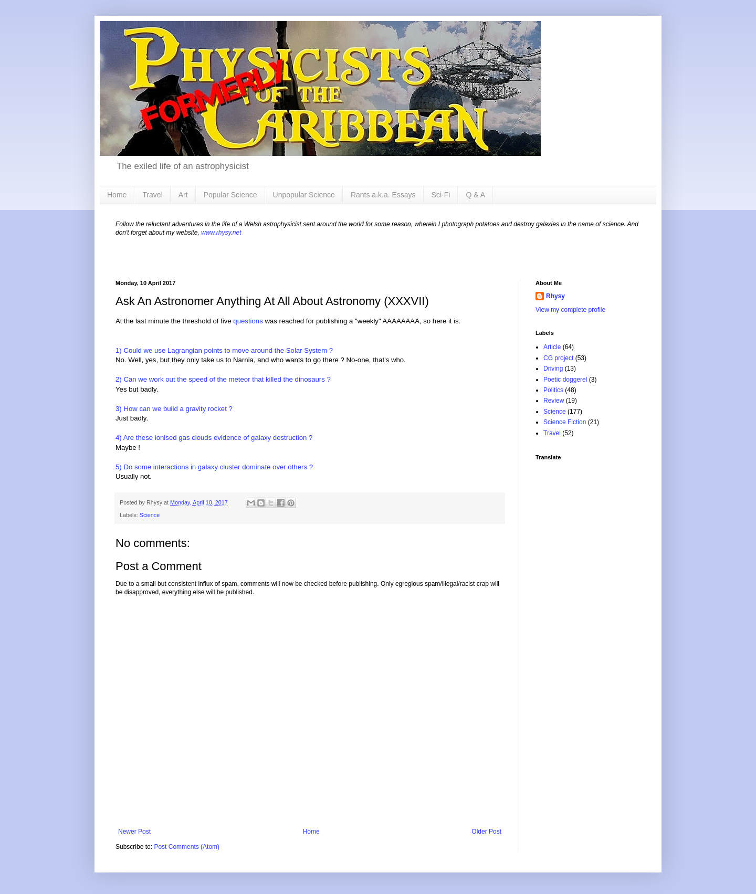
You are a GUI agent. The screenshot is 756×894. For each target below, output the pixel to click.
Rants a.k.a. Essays (383, 195)
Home (117, 195)
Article (552, 347)
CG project (558, 358)
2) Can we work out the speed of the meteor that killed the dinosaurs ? (223, 379)
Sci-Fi (441, 195)
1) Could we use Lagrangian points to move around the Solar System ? (224, 350)
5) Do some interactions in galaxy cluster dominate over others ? (214, 467)
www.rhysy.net (221, 232)
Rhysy (555, 296)
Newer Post (134, 831)
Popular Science (230, 195)
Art (183, 195)
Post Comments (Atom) (186, 846)
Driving (553, 368)
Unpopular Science (304, 195)
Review (553, 400)
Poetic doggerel (565, 379)
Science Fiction (564, 422)
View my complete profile (570, 309)
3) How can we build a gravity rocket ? (174, 409)
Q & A (475, 195)
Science (150, 515)
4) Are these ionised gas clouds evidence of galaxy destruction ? (214, 437)
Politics (553, 390)
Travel (152, 195)
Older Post (486, 831)
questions (247, 321)
